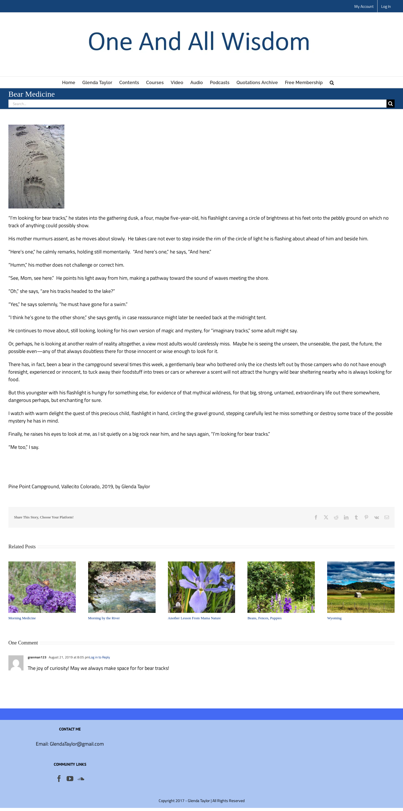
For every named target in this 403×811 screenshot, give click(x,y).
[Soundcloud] (81, 778)
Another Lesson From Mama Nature (194, 618)
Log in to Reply (99, 657)
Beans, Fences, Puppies (264, 618)
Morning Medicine (22, 618)
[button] (332, 82)
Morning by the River (104, 618)
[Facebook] (59, 778)
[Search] (390, 103)
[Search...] (197, 103)
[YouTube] (70, 778)
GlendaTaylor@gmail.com (77, 744)
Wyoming (334, 618)
